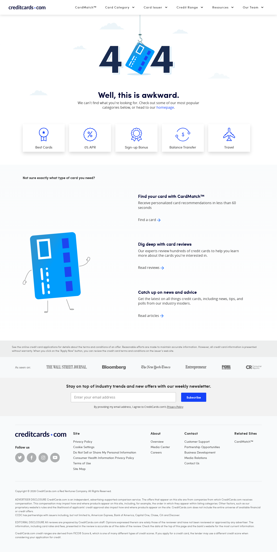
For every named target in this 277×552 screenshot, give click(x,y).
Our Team (253, 7)
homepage (165, 107)
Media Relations (195, 458)
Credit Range (190, 7)
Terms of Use (82, 463)
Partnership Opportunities (202, 447)
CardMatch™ (86, 7)
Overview (157, 441)
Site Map (79, 469)
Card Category (120, 7)
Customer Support (196, 441)
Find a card (147, 219)
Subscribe (194, 397)
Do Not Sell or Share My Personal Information (104, 452)
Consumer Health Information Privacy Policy (103, 458)
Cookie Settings (83, 447)
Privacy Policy (175, 406)
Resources (223, 7)
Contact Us (191, 463)
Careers (156, 452)
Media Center (160, 447)
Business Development (199, 452)
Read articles (148, 315)
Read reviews (148, 267)
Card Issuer (156, 7)
